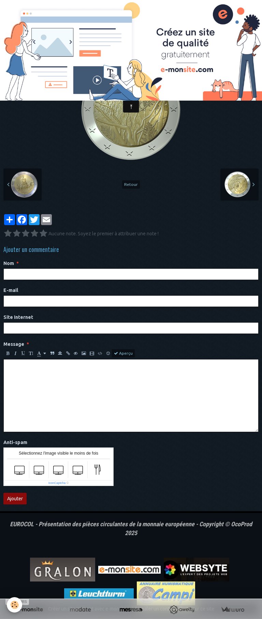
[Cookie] (14, 605)
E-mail (10, 290)
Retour (131, 184)
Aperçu (123, 353)
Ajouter (15, 498)
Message (13, 344)
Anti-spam (15, 442)
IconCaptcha (57, 483)
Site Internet (18, 317)
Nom (8, 263)
